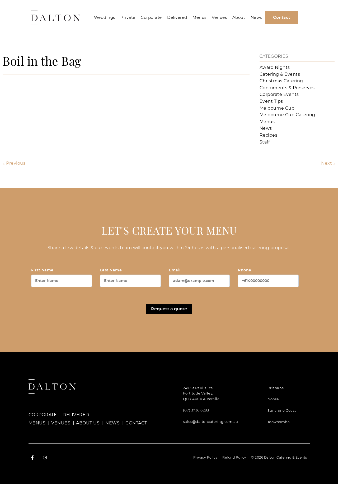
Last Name (111, 270)
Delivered (177, 17)
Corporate (151, 17)
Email (175, 270)
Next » (328, 163)
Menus (199, 17)
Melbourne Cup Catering (287, 114)
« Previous (14, 163)
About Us (88, 422)
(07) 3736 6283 (196, 410)
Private (127, 17)
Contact (281, 18)
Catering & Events (280, 74)
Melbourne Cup (277, 108)
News (256, 17)
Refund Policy (234, 457)
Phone (244, 270)
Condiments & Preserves (287, 87)
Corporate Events (279, 94)
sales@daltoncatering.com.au (210, 421)
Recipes (269, 135)
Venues (219, 17)
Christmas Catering (281, 80)
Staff (265, 142)
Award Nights (275, 67)
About (238, 17)
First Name (42, 270)
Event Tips (271, 101)
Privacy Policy (205, 457)
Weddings (104, 17)
